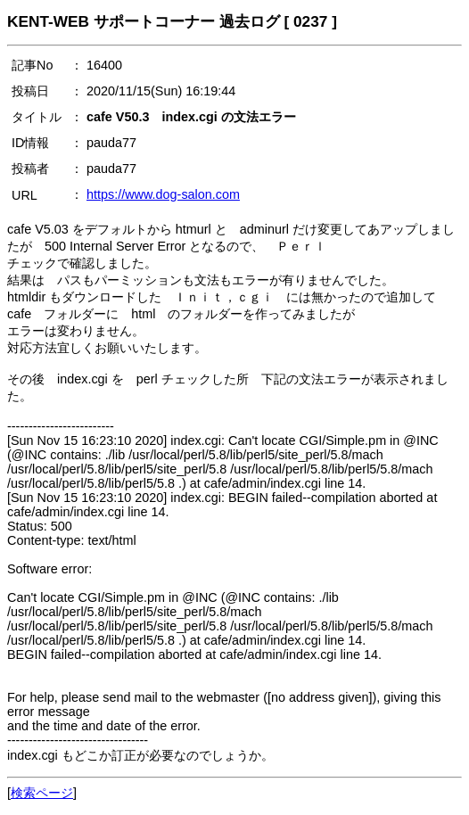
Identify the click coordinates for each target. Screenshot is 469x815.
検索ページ (42, 793)
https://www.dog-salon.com (163, 194)
